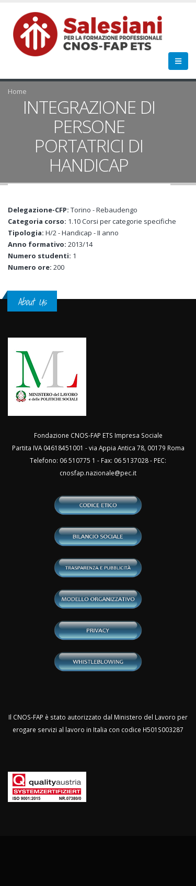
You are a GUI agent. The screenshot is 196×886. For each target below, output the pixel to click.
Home (17, 91)
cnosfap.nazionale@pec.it (98, 473)
